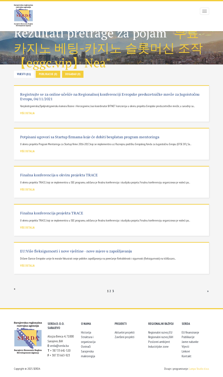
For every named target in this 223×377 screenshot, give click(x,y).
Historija (86, 332)
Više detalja (27, 113)
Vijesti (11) (24, 74)
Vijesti (185, 346)
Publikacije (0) (48, 74)
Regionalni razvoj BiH (160, 337)
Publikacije (188, 337)
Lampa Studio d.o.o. (199, 369)
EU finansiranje (190, 332)
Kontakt (186, 356)
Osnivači (86, 346)
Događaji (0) (72, 74)
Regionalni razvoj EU (160, 332)
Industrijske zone (158, 346)
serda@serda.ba (59, 346)
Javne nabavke (190, 342)
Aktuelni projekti (125, 332)
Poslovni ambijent (159, 342)
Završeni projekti (124, 337)
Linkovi (186, 351)
